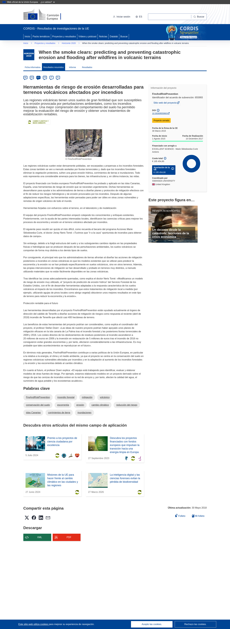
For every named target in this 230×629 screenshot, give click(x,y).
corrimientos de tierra (59, 412)
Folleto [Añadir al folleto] (180, 515)
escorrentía (63, 405)
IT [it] (51, 77)
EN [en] (32, 77)
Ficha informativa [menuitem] (32, 67)
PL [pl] (58, 77)
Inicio (27, 36)
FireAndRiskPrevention (38, 397)
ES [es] (38, 77)
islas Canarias (33, 412)
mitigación (87, 397)
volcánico (105, 397)
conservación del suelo (38, 405)
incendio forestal (66, 397)
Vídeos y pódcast (87, 36)
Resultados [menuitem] (87, 67)
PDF (69, 537)
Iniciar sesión (121, 16)
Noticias (103, 36)
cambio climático (100, 405)
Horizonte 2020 (69, 43)
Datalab (114, 36)
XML (39, 537)
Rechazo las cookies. (195, 624)
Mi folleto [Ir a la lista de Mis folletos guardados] (198, 516)
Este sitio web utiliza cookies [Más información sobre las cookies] (33, 624)
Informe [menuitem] (72, 67)
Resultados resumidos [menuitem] (53, 67)
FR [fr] (45, 77)
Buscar (124, 36)
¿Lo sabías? (48, 2)
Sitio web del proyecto (165, 103)
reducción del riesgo (126, 405)
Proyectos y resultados (64, 36)
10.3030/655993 (159, 113)
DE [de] (25, 77)
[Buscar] (199, 17)
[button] (138, 17)
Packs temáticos (41, 36)
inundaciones (84, 412)
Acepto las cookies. (152, 624)
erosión (80, 405)
